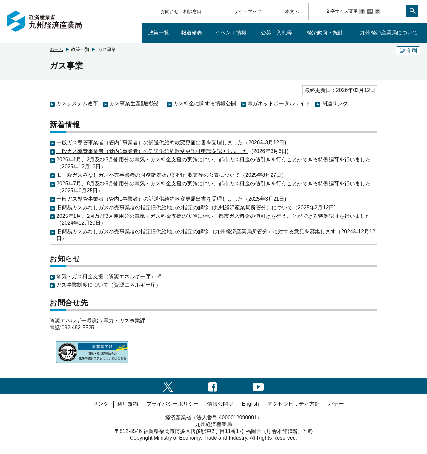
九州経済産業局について (389, 32)
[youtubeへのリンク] (258, 385)
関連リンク (335, 103)
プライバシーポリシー (172, 404)
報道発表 (191, 32)
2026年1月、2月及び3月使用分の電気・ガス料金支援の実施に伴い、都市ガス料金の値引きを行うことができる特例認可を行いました (213, 159)
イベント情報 (231, 32)
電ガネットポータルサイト (278, 103)
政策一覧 (158, 32)
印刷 (408, 50)
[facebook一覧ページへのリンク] (212, 385)
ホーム (56, 49)
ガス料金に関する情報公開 (204, 103)
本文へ (292, 11)
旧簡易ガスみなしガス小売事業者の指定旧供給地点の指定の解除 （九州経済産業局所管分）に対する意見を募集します (196, 231)
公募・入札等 (276, 32)
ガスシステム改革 (77, 103)
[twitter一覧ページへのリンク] (168, 385)
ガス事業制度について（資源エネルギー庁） (108, 285)
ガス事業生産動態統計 (135, 103)
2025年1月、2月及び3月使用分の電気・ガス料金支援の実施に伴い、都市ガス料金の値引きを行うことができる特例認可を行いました (213, 216)
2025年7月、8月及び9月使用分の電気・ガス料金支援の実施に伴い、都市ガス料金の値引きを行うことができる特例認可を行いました (213, 183)
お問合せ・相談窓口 (181, 11)
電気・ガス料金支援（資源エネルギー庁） (108, 276)
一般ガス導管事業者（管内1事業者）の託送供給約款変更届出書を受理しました (149, 142)
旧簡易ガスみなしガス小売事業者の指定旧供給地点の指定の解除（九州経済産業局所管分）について (174, 207)
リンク (101, 404)
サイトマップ (247, 11)
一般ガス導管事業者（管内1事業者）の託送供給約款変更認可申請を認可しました (152, 151)
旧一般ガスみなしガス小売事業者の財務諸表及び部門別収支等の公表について (148, 175)
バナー (336, 404)
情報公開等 (220, 404)
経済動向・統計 (325, 32)
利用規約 (127, 404)
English (250, 404)
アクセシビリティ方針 (293, 404)
